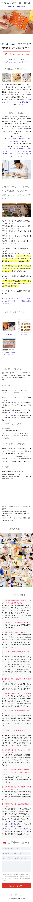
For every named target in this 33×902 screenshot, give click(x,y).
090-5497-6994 (17, 7)
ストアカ (5, 415)
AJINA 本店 (9, 334)
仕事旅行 (12, 415)
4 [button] (19, 31)
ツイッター (14, 829)
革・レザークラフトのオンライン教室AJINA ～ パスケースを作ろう (16, 102)
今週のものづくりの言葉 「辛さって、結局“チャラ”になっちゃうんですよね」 (16, 153)
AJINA (25, 3)
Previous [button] (1, 23)
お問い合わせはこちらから (18, 54)
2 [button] (15, 31)
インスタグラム (24, 829)
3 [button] (17, 31)
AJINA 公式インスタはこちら (11, 392)
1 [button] (13, 31)
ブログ (24, 826)
